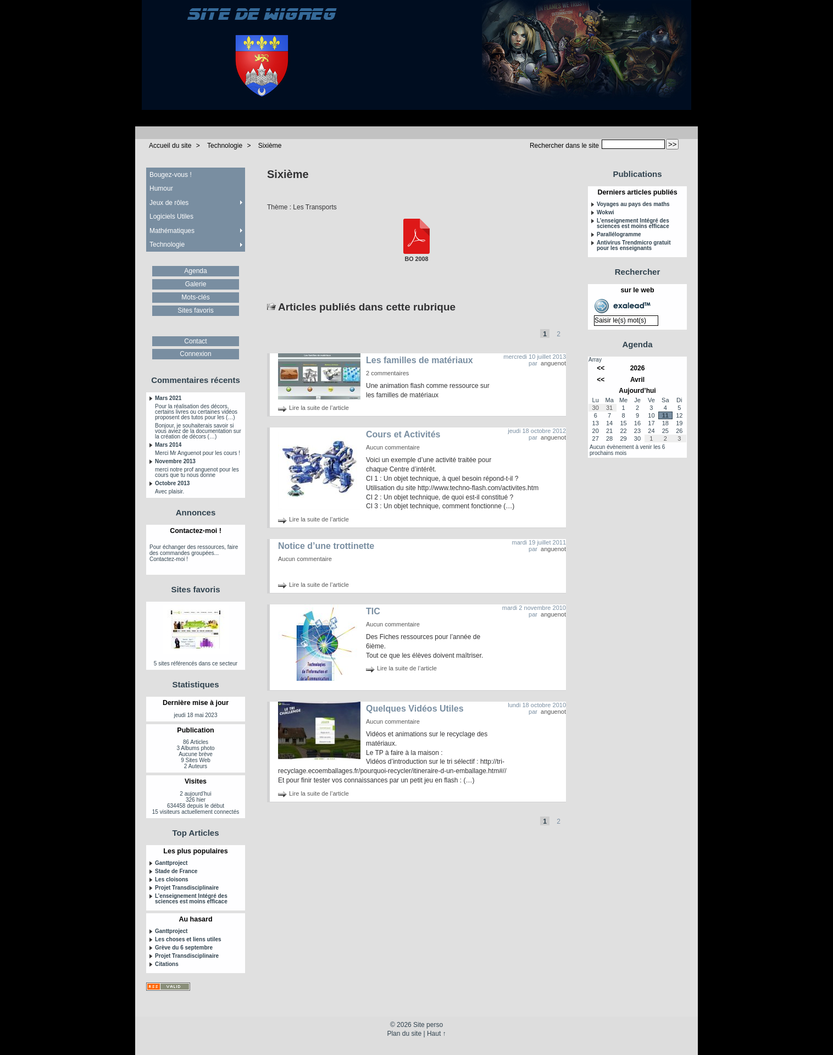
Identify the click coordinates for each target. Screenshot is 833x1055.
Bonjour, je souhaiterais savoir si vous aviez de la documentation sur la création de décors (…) (198, 431)
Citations (167, 964)
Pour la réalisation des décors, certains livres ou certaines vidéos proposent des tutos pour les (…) (196, 412)
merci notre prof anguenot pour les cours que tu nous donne (197, 472)
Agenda (195, 271)
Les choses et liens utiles (188, 939)
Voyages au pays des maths (633, 204)
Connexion (195, 354)
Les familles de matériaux (419, 360)
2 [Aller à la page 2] (558, 334)
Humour (161, 188)
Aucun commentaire (393, 447)
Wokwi (605, 212)
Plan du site (404, 1033)
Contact (195, 341)
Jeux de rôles (168, 203)
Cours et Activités (403, 434)
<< (600, 368)
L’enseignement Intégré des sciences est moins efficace (191, 898)
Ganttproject (171, 863)
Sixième (270, 145)
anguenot (553, 363)
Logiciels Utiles (171, 216)
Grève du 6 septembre (184, 948)
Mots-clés (195, 297)
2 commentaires (387, 373)
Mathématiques (172, 231)
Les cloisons (171, 879)
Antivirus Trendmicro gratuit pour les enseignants (633, 245)
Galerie (196, 284)
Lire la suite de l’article (319, 407)
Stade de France (176, 871)
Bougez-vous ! (170, 175)
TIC (373, 611)
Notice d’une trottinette (326, 546)
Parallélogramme (619, 234)
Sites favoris (195, 310)
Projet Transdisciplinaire (187, 888)
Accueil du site (170, 145)
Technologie (224, 145)
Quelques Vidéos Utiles (415, 708)
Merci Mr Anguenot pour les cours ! (197, 453)
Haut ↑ (436, 1033)
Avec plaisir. (169, 492)
